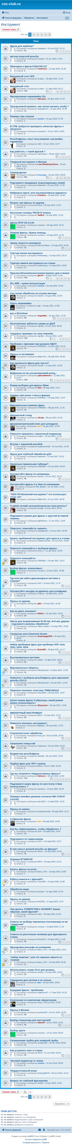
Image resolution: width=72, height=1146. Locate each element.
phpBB (30, 1136)
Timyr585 (41, 882)
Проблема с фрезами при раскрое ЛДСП (33, 344)
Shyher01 (41, 939)
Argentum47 (42, 992)
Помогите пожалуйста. (23, 558)
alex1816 (41, 801)
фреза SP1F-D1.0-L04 (22, 222)
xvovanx (41, 225)
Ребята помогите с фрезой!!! (26, 879)
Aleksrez (41, 776)
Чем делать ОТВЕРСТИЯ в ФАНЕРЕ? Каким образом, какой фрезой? (35, 910)
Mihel (39, 766)
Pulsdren (41, 195)
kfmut (39, 205)
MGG (39, 715)
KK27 (39, 841)
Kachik (40, 296)
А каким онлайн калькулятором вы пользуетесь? (38, 506)
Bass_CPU (42, 872)
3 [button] (37, 34)
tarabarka (41, 48)
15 (61, 92)
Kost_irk (41, 736)
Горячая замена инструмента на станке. (33, 263)
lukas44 (41, 1022)
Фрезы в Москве (19, 1010)
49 (69, 178)
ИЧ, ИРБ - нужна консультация (27, 283)
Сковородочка (18, 172)
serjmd (40, 972)
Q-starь (40, 79)
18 (69, 279)
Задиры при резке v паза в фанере (30, 395)
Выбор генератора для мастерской (30, 1020)
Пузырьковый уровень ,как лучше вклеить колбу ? (39, 106)
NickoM (40, 756)
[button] (49, 35)
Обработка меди (19, 889)
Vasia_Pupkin (43, 626)
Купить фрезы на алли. (23, 869)
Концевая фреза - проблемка (26, 990)
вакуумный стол (19, 86)
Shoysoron (42, 705)
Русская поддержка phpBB (36, 1139)
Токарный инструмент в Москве (28, 162)
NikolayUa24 (42, 670)
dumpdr (40, 891)
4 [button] (41, 34)
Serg (39, 1002)
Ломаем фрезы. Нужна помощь (28, 232)
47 (61, 178)
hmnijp (40, 508)
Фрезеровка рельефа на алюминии (30, 947)
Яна (39, 388)
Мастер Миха (43, 245)
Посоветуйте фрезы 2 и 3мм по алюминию (35, 484)
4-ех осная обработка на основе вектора (33, 293)
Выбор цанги (17, 1030)
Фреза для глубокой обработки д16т (31, 454)
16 (65, 92)
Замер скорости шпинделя (25, 243)
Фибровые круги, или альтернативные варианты (38, 192)
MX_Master (41, 487)
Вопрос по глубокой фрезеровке (29, 1080)
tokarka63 (41, 693)
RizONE (41, 901)
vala (39, 982)
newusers (41, 131)
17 (69, 92)
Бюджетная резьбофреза (24, 753)
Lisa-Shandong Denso (47, 164)
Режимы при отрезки (22, 116)
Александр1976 (44, 636)
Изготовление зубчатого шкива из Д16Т (32, 323)
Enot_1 (40, 551)
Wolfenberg (42, 255)
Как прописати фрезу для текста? (29, 363)
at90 (39, 426)
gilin (39, 603)
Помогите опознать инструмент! (28, 723)
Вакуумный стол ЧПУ (22, 76)
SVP (39, 583)
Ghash (40, 1083)
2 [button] (33, 34)
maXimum (42, 69)
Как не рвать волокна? (23, 611)
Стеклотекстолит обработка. (26, 733)
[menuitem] (5, 12)
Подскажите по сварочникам (26, 839)
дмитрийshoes (44, 375)
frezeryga (41, 175)
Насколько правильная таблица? (29, 464)
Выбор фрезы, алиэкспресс (26, 568)
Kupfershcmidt (43, 446)
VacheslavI (42, 154)
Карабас (40, 726)
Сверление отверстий (22, 743)
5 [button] (45, 34)
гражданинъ (42, 109)
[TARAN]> (41, 346)
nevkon (40, 119)
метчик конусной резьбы (24, 56)
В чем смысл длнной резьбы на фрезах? (34, 849)
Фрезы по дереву (20, 601)
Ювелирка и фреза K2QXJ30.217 (28, 66)
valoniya (41, 789)
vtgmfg (40, 326)
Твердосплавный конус (23, 1070)
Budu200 (41, 649)
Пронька (41, 99)
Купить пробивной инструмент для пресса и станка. (40, 538)
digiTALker (42, 521)
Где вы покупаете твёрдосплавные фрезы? (35, 773)
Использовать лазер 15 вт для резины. (32, 969)
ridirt (39, 144)
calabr (40, 660)
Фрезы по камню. (20, 809)
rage (39, 306)
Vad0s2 (40, 215)
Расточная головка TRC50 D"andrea (30, 212)
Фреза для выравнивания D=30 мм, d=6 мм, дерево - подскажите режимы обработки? (39, 622)
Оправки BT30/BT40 (21, 859)
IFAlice (40, 613)
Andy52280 (42, 1043)
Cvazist (40, 59)
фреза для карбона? (22, 46)
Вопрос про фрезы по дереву (27, 202)
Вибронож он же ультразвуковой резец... (33, 373)
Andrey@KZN (43, 1073)
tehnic (40, 851)
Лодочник (41, 746)
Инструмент (10, 24)
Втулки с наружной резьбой (26, 444)
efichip (40, 418)
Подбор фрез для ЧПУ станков (27, 763)
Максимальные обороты (24, 667)
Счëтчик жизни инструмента (26, 253)
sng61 (40, 436)
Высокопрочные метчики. (25, 657)
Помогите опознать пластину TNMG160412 (34, 690)
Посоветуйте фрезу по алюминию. (30, 474)
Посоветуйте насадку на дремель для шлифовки (38, 591)
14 (57, 92)
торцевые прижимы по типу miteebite (31, 333)
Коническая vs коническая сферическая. (33, 1000)
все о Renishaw (18, 313)
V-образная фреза (20, 819)
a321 (39, 914)
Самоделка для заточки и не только (30, 980)
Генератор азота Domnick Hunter (28, 634)
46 (57, 178)
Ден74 (40, 275)
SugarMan (42, 316)
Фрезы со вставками (22, 354)
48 (65, 178)
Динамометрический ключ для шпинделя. (34, 424)
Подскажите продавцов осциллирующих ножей (37, 183)
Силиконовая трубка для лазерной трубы (34, 1040)
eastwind (41, 456)
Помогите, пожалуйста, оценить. (28, 528)
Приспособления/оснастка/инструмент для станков (39, 273)
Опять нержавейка (20, 303)
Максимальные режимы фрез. (27, 405)
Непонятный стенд (21, 415)
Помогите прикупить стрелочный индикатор (35, 433)
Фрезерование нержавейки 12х (28, 96)
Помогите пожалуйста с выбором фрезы (33, 548)
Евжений (41, 185)
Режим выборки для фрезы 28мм (29, 385)
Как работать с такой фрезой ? (27, 151)
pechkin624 (42, 1012)
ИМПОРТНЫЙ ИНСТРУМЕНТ (26, 713)
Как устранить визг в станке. (26, 1050)
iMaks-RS (41, 357)
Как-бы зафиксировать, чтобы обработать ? (35, 829)
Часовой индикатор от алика (26, 1060)
